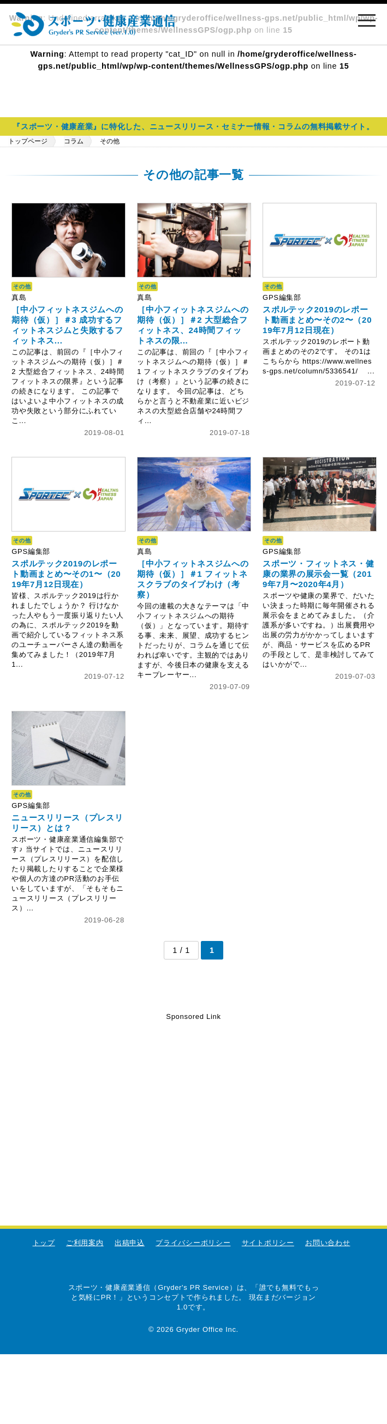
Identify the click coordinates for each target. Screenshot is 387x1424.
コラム (74, 141)
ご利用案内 (85, 1243)
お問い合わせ (327, 1243)
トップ (44, 1243)
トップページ (27, 141)
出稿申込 (130, 1243)
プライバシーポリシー (193, 1243)
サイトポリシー (268, 1243)
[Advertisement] (193, 1099)
